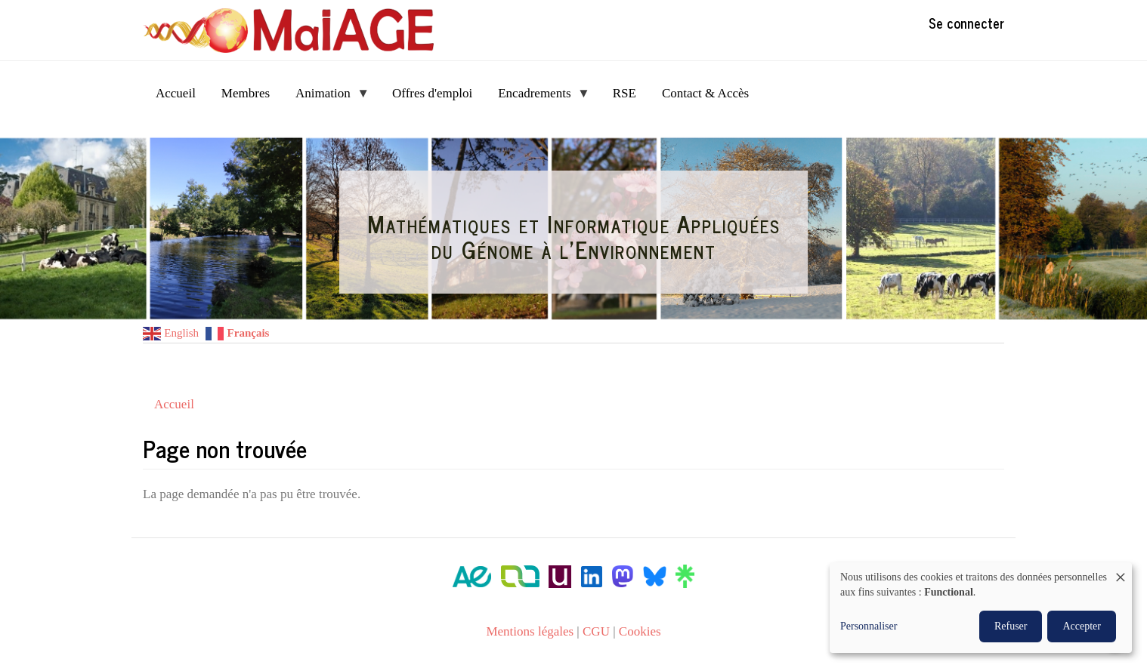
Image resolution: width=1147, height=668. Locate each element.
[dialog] (981, 607)
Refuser (1011, 626)
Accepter (1081, 626)
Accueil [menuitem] (176, 93)
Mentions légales (530, 631)
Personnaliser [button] (868, 626)
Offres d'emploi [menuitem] (432, 93)
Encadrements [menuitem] (537, 97)
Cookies (640, 631)
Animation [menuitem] (326, 97)
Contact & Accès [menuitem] (705, 93)
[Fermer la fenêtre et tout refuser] (1120, 571)
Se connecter (966, 22)
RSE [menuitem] (624, 93)
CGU (596, 631)
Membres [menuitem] (245, 93)
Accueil (174, 404)
